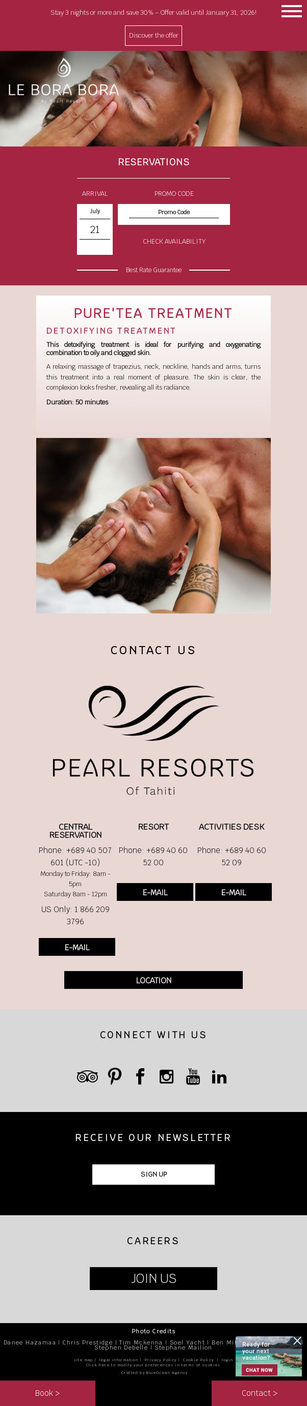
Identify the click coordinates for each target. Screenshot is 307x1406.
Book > (47, 1393)
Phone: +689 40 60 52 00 (153, 856)
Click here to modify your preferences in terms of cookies (153, 1365)
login (227, 1360)
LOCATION (153, 980)
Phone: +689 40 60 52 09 (231, 856)
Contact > (259, 1393)
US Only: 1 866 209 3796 (75, 915)
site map (83, 1360)
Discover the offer (153, 35)
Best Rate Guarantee (154, 270)
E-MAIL (77, 947)
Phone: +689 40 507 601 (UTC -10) (75, 856)
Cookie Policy (198, 1360)
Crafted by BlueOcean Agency (154, 1372)
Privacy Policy (161, 1360)
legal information (118, 1360)
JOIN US (153, 1278)
